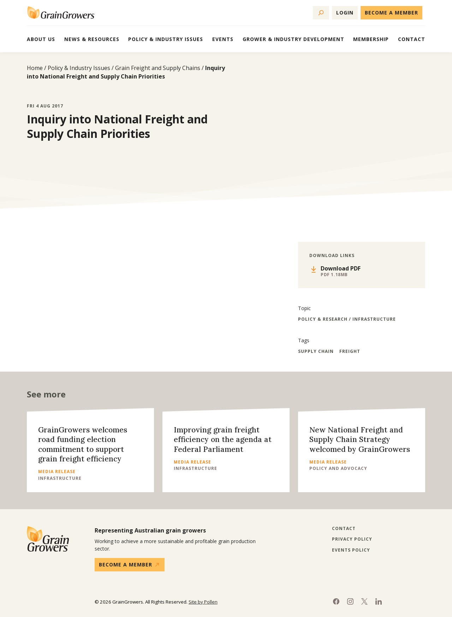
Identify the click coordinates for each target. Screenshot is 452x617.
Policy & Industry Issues (165, 39)
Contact (411, 39)
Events (222, 39)
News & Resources (91, 39)
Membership (371, 39)
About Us (41, 39)
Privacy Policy (352, 539)
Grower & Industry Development (293, 39)
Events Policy (351, 550)
